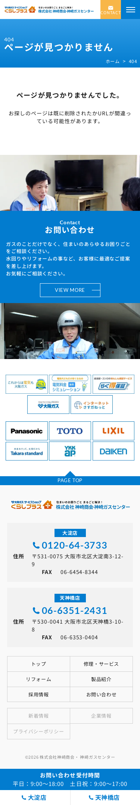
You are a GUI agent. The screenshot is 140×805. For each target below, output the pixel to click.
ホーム (113, 61)
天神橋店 (107, 797)
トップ (38, 663)
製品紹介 (101, 679)
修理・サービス (101, 663)
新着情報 (38, 715)
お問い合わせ (101, 694)
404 (133, 61)
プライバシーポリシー (38, 731)
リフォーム (38, 679)
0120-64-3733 (74, 545)
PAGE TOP (70, 480)
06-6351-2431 (74, 610)
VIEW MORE (70, 290)
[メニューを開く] (130, 9)
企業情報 (101, 715)
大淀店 (37, 797)
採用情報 (38, 694)
